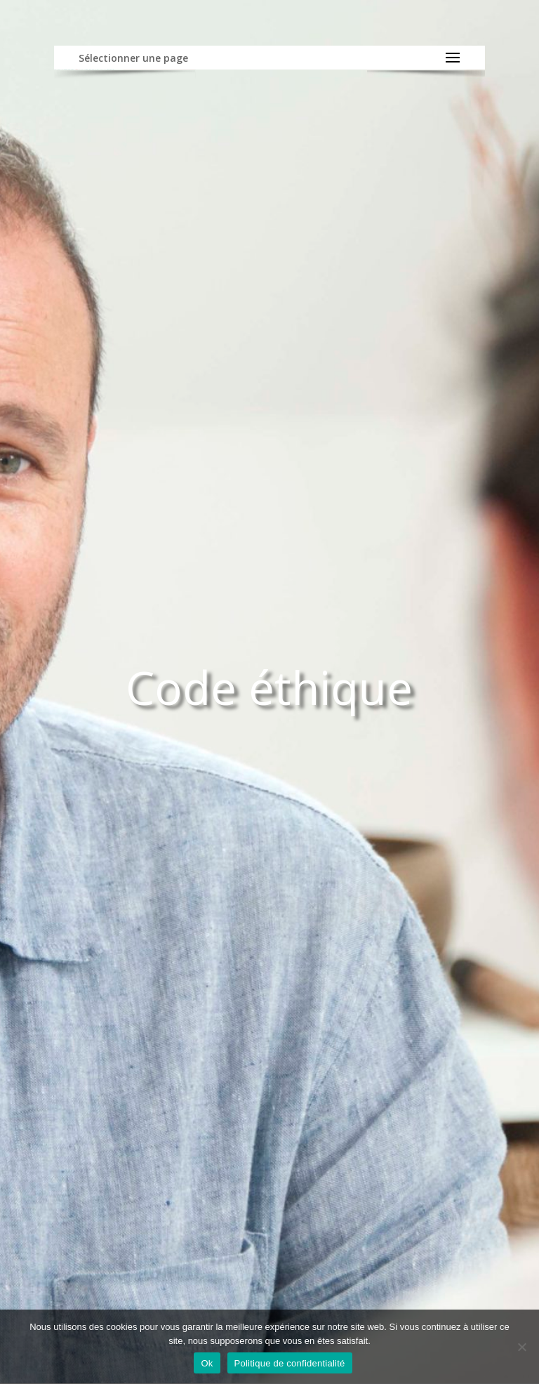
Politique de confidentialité (289, 1363)
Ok (207, 1363)
